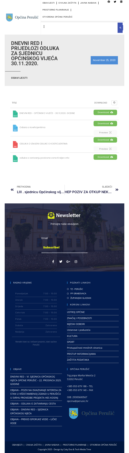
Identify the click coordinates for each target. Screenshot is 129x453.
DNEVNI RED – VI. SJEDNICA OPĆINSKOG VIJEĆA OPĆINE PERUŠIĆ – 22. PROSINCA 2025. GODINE (35, 380)
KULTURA (72, 336)
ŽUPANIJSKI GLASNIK (80, 297)
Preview (105, 132)
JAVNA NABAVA (52, 444)
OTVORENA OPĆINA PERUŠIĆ (57, 13)
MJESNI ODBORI (76, 324)
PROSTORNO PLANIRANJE (55, 6)
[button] (44, 26)
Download (105, 112)
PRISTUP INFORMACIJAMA (81, 353)
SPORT (70, 341)
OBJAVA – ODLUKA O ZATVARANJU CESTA (33, 403)
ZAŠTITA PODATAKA (78, 359)
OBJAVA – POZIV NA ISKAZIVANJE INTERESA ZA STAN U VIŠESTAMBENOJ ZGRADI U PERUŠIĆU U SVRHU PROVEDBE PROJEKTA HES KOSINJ (35, 393)
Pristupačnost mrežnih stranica (84, 347)
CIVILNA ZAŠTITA (34, 444)
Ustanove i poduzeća (78, 329)
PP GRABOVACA (78, 293)
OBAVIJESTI (17, 444)
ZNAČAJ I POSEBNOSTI (79, 318)
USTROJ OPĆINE (76, 312)
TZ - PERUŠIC (76, 289)
